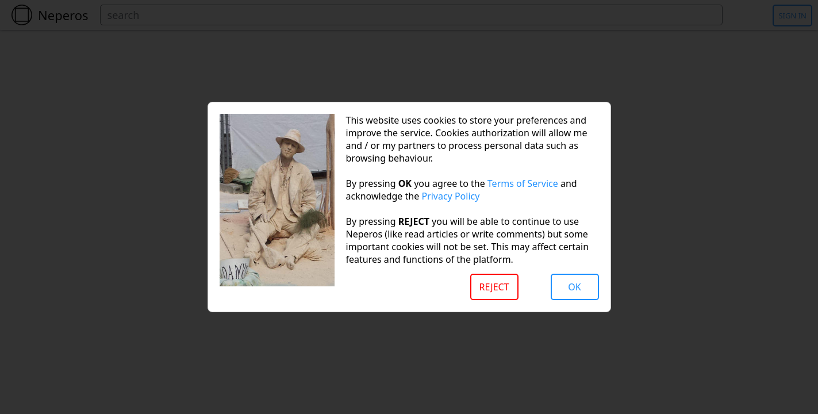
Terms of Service (522, 183)
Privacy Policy (450, 196)
